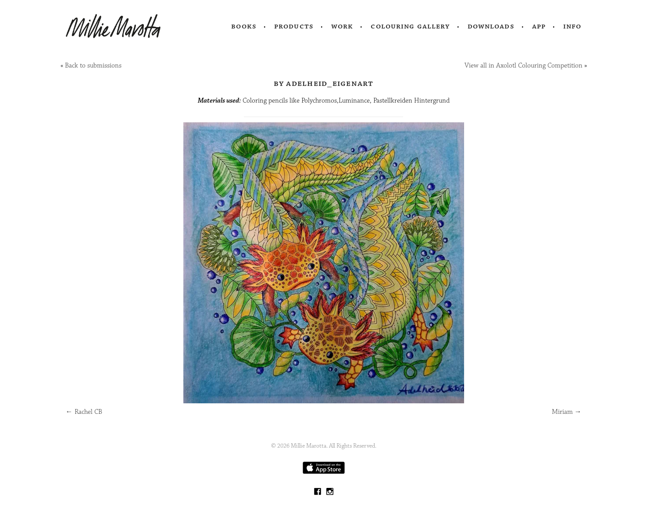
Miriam (567, 412)
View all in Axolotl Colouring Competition (524, 65)
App (539, 26)
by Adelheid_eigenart (324, 83)
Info (572, 26)
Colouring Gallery (410, 26)
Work (342, 26)
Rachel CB (84, 412)
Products (294, 26)
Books (244, 26)
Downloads (491, 26)
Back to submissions (93, 65)
